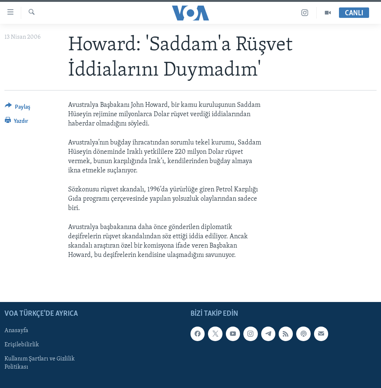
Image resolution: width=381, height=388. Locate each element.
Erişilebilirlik (21, 345)
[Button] (18, 108)
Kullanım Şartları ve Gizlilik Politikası (39, 363)
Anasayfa (16, 331)
